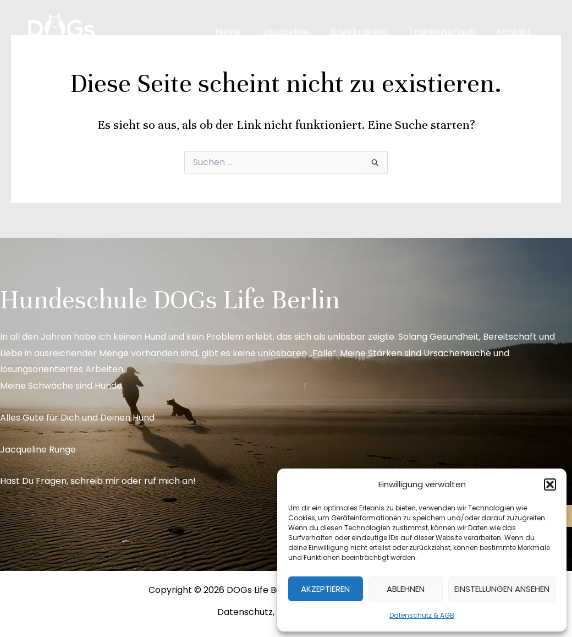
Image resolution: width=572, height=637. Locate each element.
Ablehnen (406, 589)
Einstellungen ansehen (501, 589)
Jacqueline (298, 31)
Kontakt (515, 31)
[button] (550, 484)
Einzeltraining (368, 31)
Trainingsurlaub (447, 31)
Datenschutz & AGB (421, 615)
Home (244, 31)
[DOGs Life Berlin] (60, 31)
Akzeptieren (325, 589)
